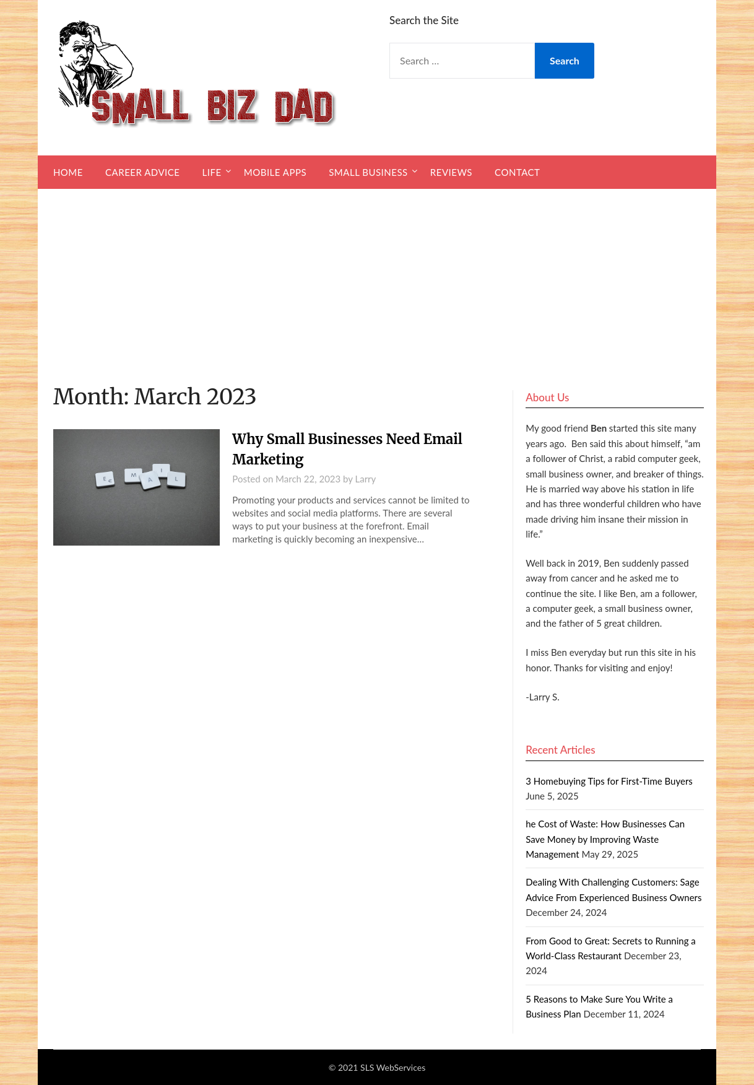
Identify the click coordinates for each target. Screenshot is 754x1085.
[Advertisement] (377, 281)
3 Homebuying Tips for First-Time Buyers (609, 781)
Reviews (451, 172)
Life (212, 172)
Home (68, 172)
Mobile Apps (275, 172)
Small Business (368, 172)
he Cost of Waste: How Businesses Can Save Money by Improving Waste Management (605, 839)
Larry (365, 478)
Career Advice (142, 172)
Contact (517, 172)
